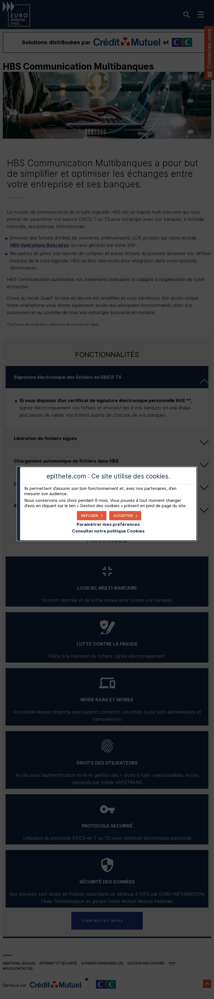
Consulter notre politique (108, 531)
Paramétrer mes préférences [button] (108, 524)
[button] (125, 515)
